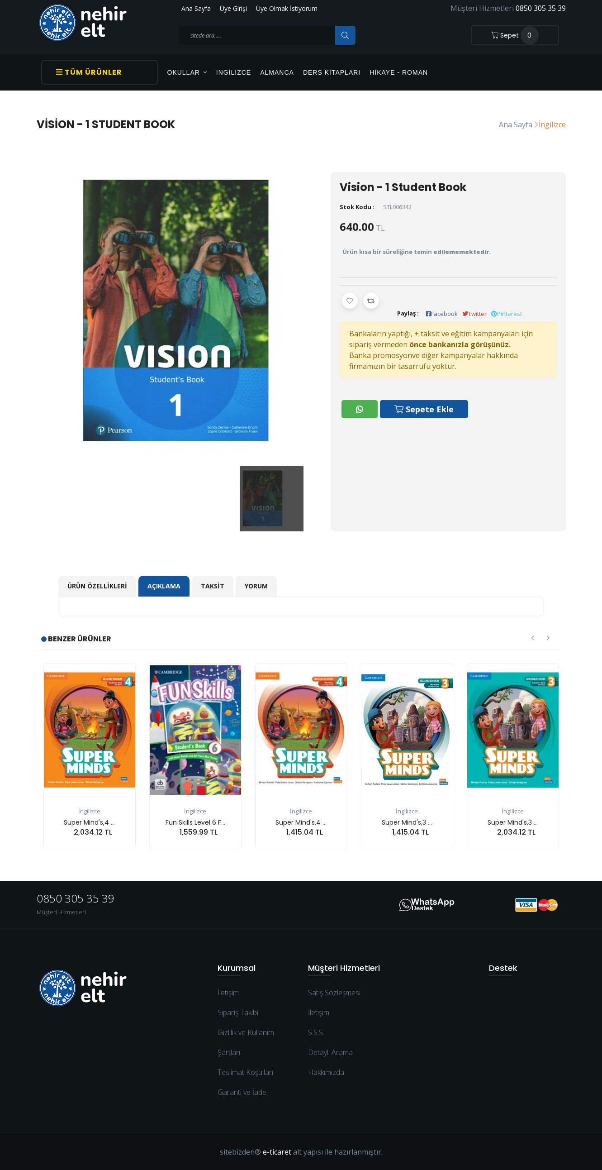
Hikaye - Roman (399, 72)
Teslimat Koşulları (245, 1072)
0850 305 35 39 (541, 8)
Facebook (442, 314)
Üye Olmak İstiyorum (287, 8)
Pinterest (506, 314)
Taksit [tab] (212, 586)
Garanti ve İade (242, 1092)
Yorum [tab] (256, 586)
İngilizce (233, 72)
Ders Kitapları (331, 72)
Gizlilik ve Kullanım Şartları (246, 1042)
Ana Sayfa (196, 8)
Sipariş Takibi (238, 1012)
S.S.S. (316, 1032)
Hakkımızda (326, 1072)
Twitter (474, 314)
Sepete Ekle (424, 408)
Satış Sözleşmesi (334, 993)
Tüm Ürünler (89, 72)
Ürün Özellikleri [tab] (97, 586)
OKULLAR (187, 72)
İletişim (228, 993)
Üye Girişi (233, 8)
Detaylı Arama (330, 1052)
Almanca (277, 72)
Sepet (515, 35)
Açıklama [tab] (163, 586)
